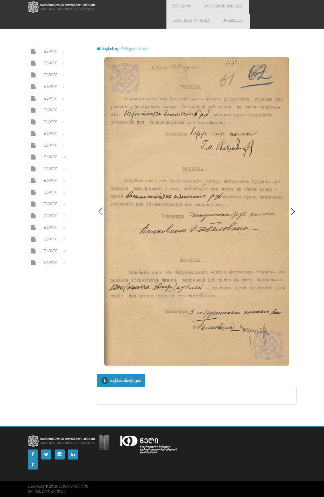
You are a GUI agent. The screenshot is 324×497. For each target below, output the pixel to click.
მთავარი (179, 7)
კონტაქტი (180, 21)
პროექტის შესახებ (215, 7)
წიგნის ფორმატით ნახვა (122, 48)
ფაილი (47, 51)
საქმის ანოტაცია (121, 380)
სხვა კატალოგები (261, 7)
